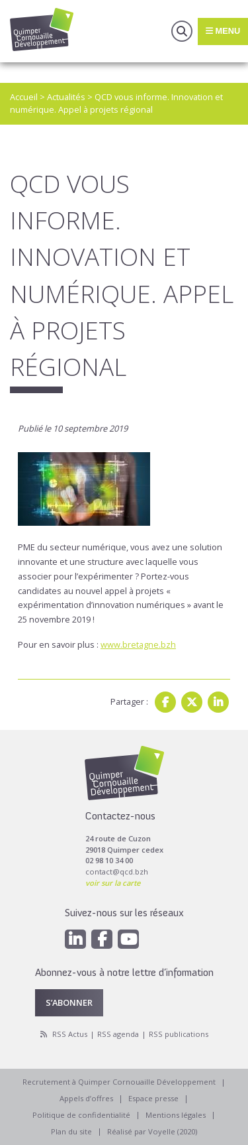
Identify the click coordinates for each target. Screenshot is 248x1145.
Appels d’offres (86, 1098)
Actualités (66, 97)
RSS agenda (118, 1034)
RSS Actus (69, 1034)
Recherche (182, 31)
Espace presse (153, 1098)
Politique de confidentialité (81, 1115)
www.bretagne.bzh (138, 644)
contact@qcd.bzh (116, 871)
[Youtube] (128, 939)
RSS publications (178, 1034)
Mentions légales (175, 1115)
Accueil (24, 97)
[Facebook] (101, 939)
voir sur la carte (112, 883)
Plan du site (71, 1131)
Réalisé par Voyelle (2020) (152, 1131)
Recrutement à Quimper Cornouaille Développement (119, 1082)
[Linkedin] (75, 939)
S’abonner (69, 1002)
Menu (223, 31)
